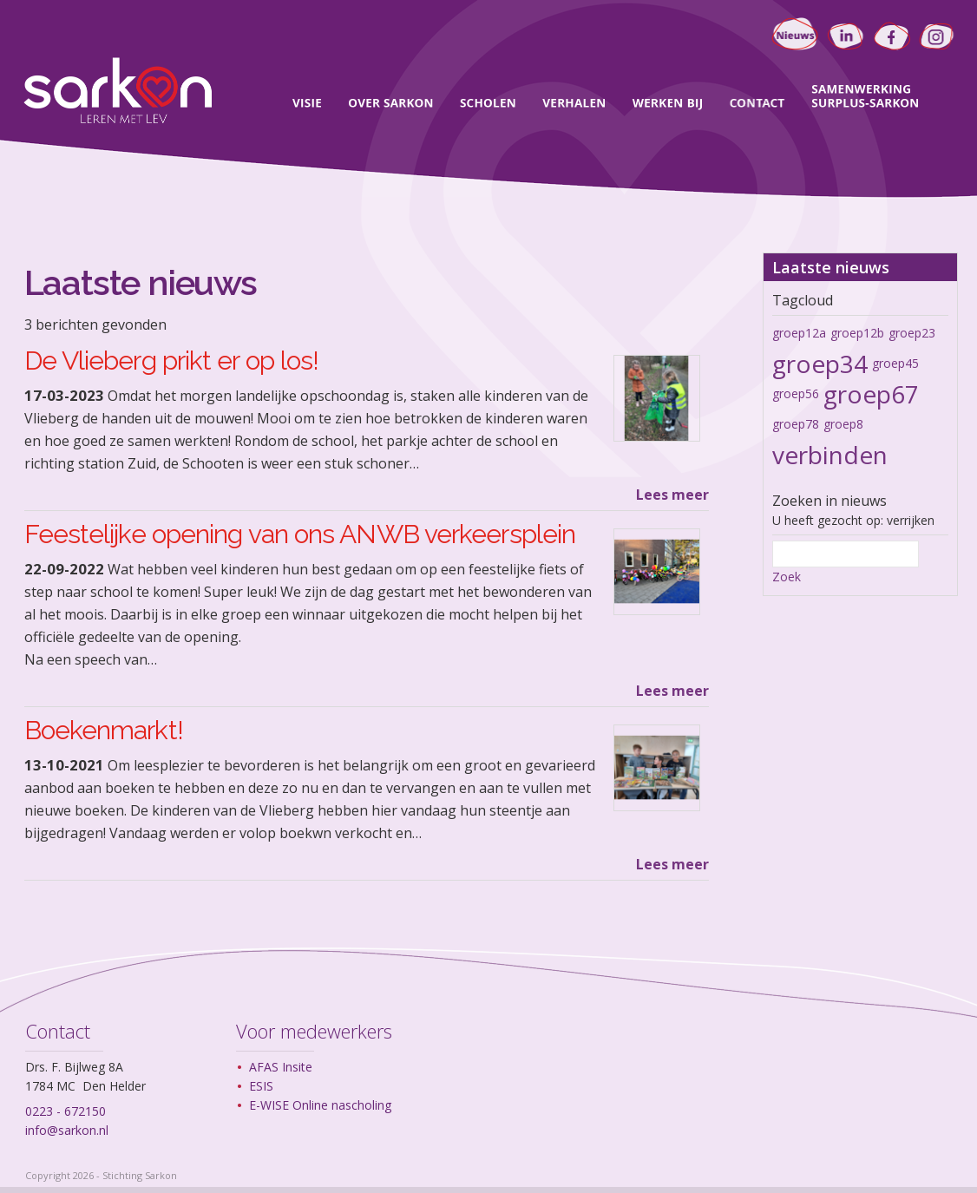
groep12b (857, 332)
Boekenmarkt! (103, 730)
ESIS (261, 1086)
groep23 (911, 332)
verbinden (830, 454)
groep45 (895, 363)
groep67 (871, 393)
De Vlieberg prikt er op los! (171, 360)
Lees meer (672, 494)
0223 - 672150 (65, 1111)
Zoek (786, 576)
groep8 (843, 424)
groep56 (795, 393)
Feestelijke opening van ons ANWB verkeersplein (300, 534)
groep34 (820, 363)
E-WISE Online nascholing (320, 1105)
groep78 (795, 424)
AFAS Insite (280, 1067)
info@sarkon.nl (66, 1130)
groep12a (799, 332)
